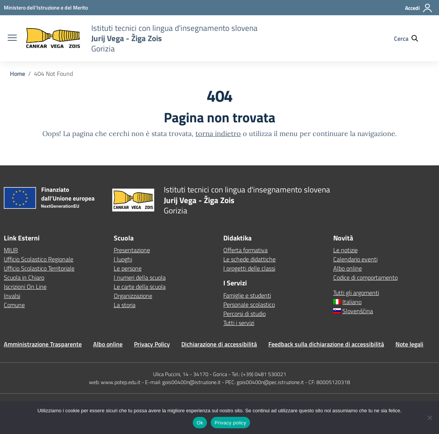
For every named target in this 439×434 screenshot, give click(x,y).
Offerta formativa (245, 250)
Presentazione (132, 250)
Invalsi (12, 295)
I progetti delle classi (249, 268)
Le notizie (345, 250)
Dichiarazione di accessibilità (219, 344)
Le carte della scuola (140, 286)
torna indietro (218, 133)
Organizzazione (133, 295)
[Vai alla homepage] (53, 38)
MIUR (11, 250)
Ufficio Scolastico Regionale (38, 259)
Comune (14, 304)
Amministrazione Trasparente (43, 344)
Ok (200, 423)
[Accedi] (419, 11)
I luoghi (123, 259)
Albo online (347, 268)
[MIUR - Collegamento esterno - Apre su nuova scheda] (46, 7)
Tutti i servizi (238, 322)
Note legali (409, 344)
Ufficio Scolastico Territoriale (39, 268)
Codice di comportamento (365, 277)
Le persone (128, 268)
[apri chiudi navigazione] (12, 38)
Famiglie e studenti (247, 295)
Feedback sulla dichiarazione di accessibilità (326, 344)
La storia (125, 304)
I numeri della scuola (140, 277)
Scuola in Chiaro (24, 277)
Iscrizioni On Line (25, 286)
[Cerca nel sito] (410, 38)
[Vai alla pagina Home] (17, 73)
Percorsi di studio (244, 313)
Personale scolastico (249, 304)
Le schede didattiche (249, 259)
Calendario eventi (355, 259)
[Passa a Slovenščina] (384, 310)
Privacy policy (230, 423)
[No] (429, 417)
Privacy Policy (152, 344)
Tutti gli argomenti (356, 292)
